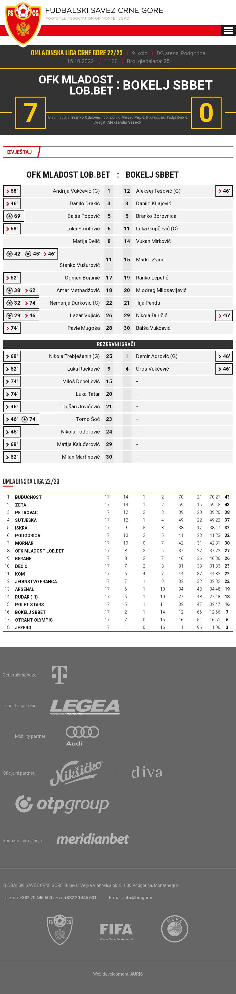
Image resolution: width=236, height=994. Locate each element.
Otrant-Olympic (34, 620)
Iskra (21, 528)
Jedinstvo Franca (36, 581)
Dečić (21, 566)
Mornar (24, 543)
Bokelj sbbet (30, 612)
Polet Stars (29, 604)
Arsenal (24, 589)
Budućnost (28, 497)
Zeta (20, 505)
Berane (23, 558)
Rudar (22, 597)
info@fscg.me (137, 897)
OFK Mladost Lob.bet (39, 551)
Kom (20, 574)
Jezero (23, 627)
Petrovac (26, 512)
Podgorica (27, 535)
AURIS (136, 974)
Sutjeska (26, 520)
